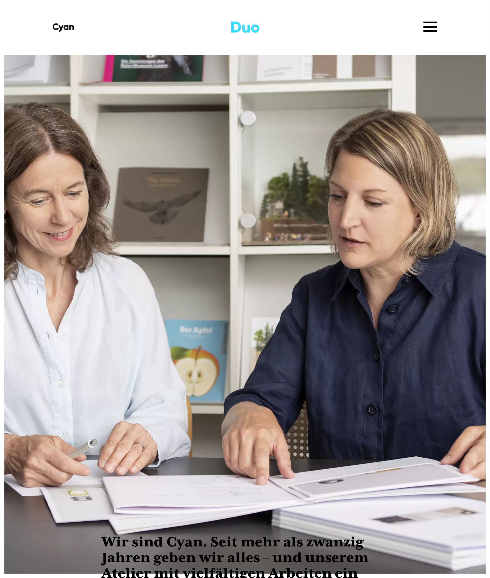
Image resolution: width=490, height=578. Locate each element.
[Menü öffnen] (430, 27)
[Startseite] (63, 27)
